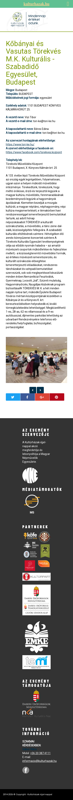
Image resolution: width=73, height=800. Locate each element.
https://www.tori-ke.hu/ (20, 144)
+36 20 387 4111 (40, 753)
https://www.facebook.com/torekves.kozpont (34, 152)
